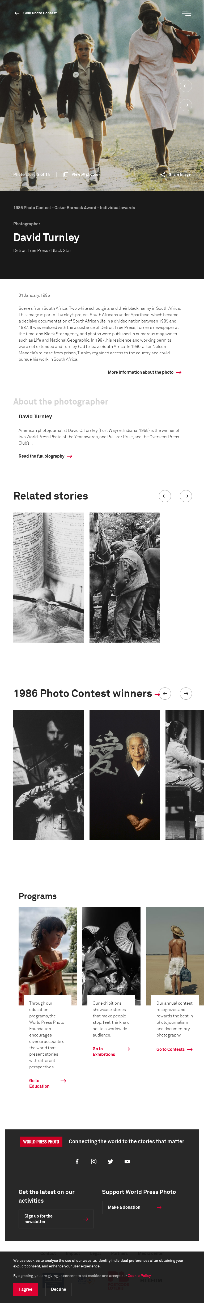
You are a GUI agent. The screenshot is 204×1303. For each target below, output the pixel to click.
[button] (165, 496)
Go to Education (39, 1084)
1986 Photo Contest (40, 13)
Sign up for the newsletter (38, 1219)
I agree (25, 1289)
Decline (58, 1289)
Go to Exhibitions (104, 1052)
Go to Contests (170, 1049)
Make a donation (124, 1207)
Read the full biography (41, 456)
